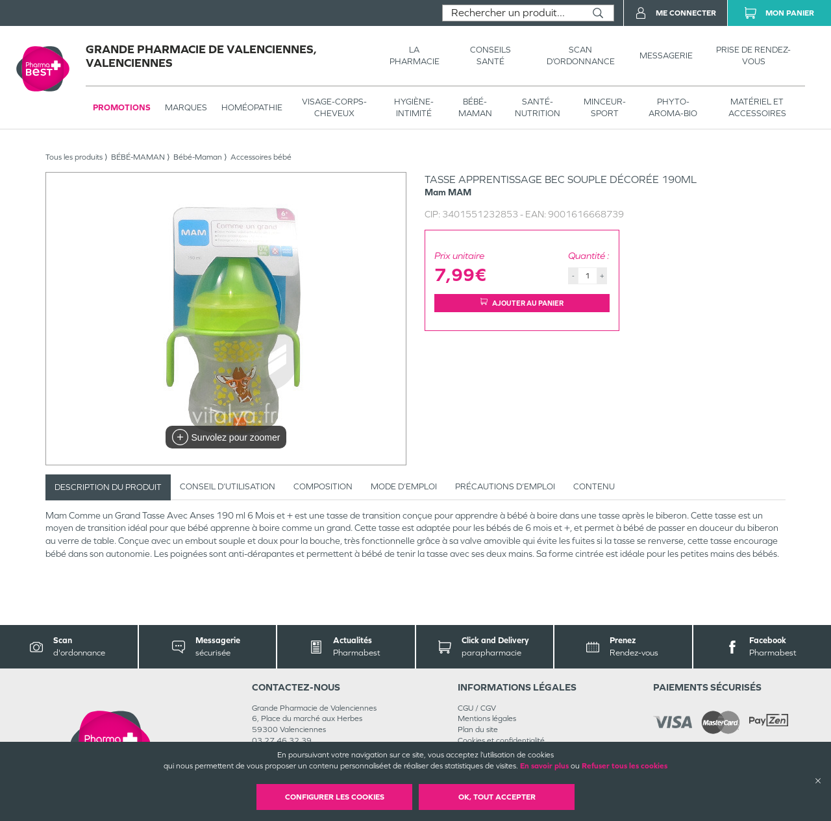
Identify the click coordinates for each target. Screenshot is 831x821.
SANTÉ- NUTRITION (537, 107)
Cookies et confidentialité (501, 740)
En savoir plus (544, 765)
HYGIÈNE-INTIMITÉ (414, 107)
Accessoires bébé (260, 157)
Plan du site (478, 729)
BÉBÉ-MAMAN (475, 107)
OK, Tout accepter (497, 797)
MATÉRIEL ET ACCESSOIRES (757, 107)
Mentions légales (487, 718)
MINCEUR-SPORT (605, 107)
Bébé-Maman (197, 157)
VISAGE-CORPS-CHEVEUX (334, 107)
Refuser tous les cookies (624, 765)
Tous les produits (74, 157)
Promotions (122, 107)
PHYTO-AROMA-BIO (673, 107)
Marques (186, 107)
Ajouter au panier (522, 303)
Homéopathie (251, 107)
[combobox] (512, 12)
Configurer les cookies (334, 797)
